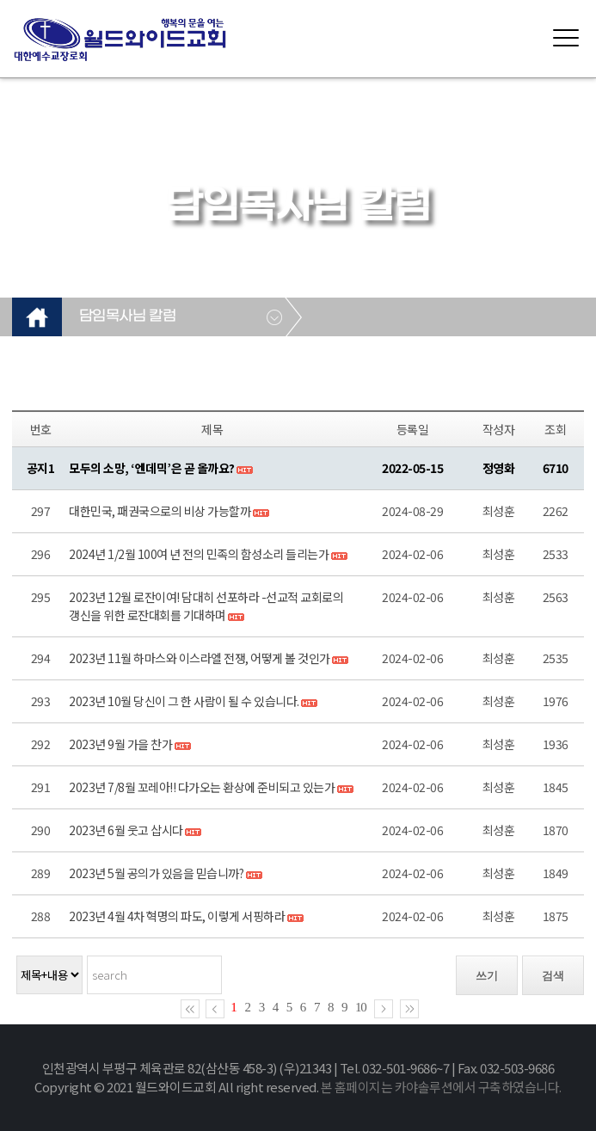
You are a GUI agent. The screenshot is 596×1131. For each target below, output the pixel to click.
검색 (553, 975)
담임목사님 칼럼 (127, 316)
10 (360, 1007)
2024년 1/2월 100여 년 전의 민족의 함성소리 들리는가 (199, 553)
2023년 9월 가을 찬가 (120, 744)
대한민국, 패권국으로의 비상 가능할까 (159, 510)
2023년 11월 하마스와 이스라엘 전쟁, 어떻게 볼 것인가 (199, 658)
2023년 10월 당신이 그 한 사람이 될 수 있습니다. (184, 701)
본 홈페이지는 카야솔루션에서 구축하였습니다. (441, 1087)
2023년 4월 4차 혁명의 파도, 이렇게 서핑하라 (177, 916)
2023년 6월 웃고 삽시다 (126, 830)
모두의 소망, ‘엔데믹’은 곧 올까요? (152, 467)
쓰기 (487, 975)
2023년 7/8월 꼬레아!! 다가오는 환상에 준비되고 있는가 (202, 787)
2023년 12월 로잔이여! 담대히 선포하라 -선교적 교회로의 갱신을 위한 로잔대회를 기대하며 (206, 606)
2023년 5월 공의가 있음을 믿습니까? (156, 873)
